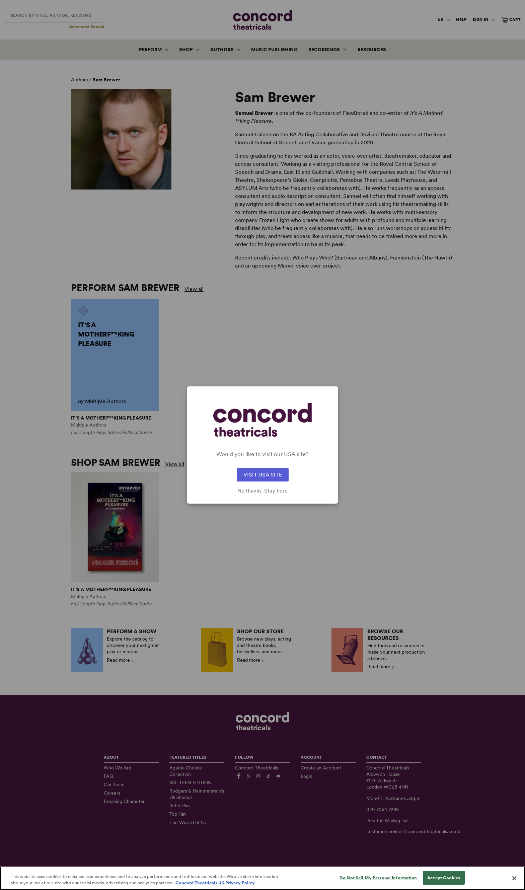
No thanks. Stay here (262, 491)
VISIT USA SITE (262, 474)
